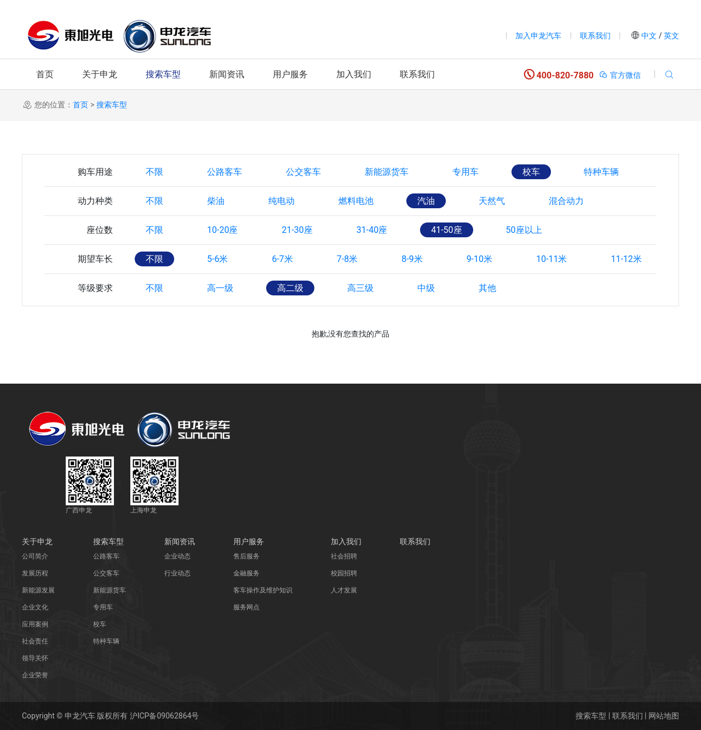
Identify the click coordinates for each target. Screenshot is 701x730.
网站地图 (663, 715)
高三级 (360, 288)
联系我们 (595, 35)
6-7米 (282, 259)
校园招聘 (344, 573)
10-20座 (222, 230)
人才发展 (344, 590)
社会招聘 (344, 556)
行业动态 (177, 573)
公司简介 (35, 556)
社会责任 (35, 641)
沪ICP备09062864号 (164, 715)
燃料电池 (356, 201)
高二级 (290, 288)
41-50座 (446, 230)
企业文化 (35, 607)
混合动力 (566, 201)
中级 (426, 288)
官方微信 (619, 75)
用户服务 (290, 74)
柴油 (216, 201)
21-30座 (296, 230)
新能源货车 (387, 172)
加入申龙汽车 (538, 35)
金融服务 (246, 573)
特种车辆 (601, 172)
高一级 (220, 288)
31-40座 (372, 230)
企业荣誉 (35, 675)
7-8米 (347, 259)
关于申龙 (99, 74)
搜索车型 (163, 74)
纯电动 (281, 201)
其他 (487, 288)
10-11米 (551, 259)
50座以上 (524, 230)
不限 (154, 172)
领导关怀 (35, 658)
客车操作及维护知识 (262, 590)
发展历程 (35, 573)
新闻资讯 (226, 74)
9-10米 (479, 259)
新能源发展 (38, 590)
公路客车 (224, 172)
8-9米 (411, 259)
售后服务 (246, 556)
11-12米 (626, 259)
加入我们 (353, 74)
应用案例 (35, 624)
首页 (45, 74)
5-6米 (217, 259)
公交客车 (303, 172)
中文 (649, 35)
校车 (531, 172)
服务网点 (246, 607)
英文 (670, 35)
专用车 (465, 172)
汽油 (426, 201)
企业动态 (177, 556)
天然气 (492, 201)
